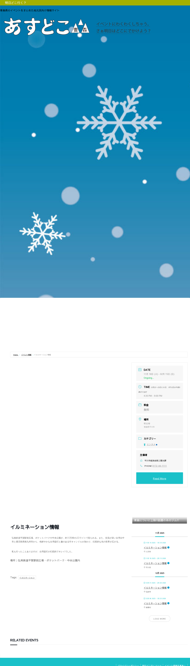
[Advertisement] (99, 328)
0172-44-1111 (159, 465)
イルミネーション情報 (155, 547)
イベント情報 (26, 355)
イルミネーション (27, 577)
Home (15, 355)
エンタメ (150, 444)
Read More (159, 478)
